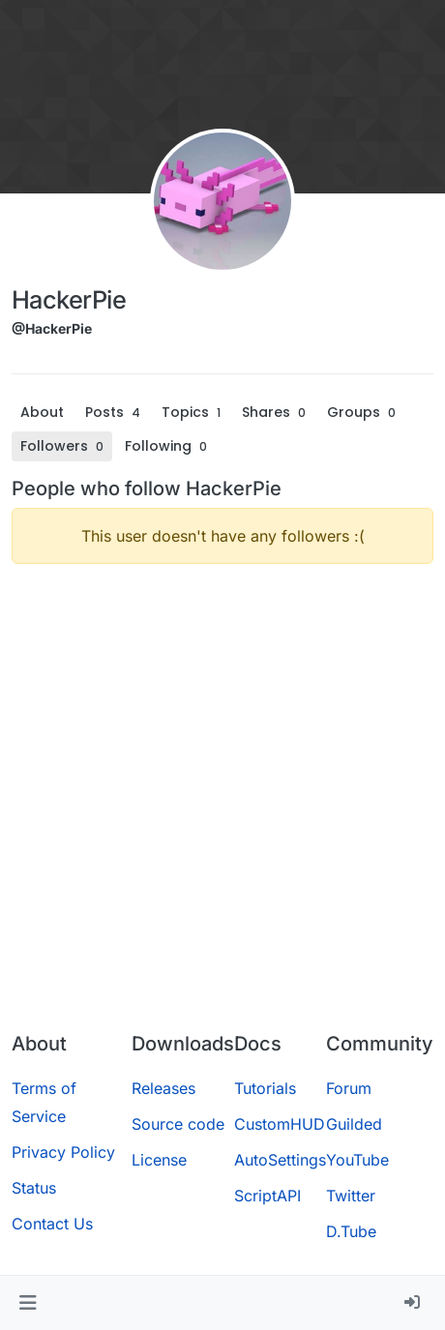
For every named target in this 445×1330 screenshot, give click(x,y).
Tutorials (265, 1088)
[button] (27, 1303)
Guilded (354, 1124)
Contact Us (52, 1223)
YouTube (357, 1159)
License (159, 1159)
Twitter (350, 1195)
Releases (163, 1088)
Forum (348, 1088)
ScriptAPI (267, 1195)
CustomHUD (279, 1124)
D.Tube (351, 1231)
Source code (178, 1124)
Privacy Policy (63, 1152)
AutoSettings (280, 1159)
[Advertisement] (222, 801)
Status (34, 1187)
